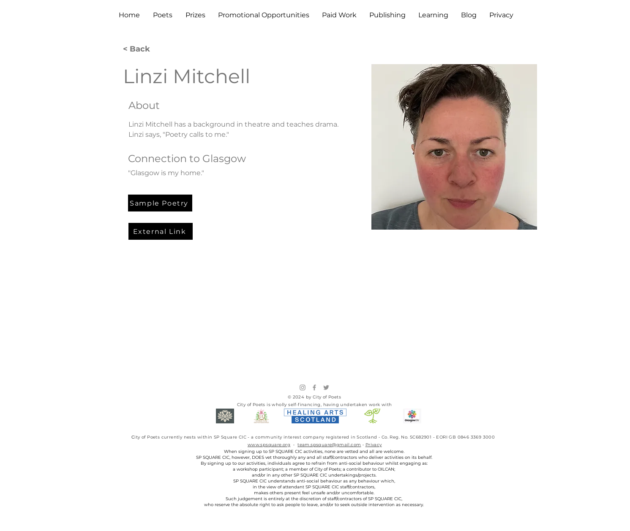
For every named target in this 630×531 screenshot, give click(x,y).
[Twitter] (326, 387)
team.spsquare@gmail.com (329, 444)
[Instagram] (302, 387)
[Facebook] (314, 387)
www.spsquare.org (269, 444)
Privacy (373, 444)
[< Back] (139, 49)
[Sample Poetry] (160, 203)
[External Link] (160, 231)
